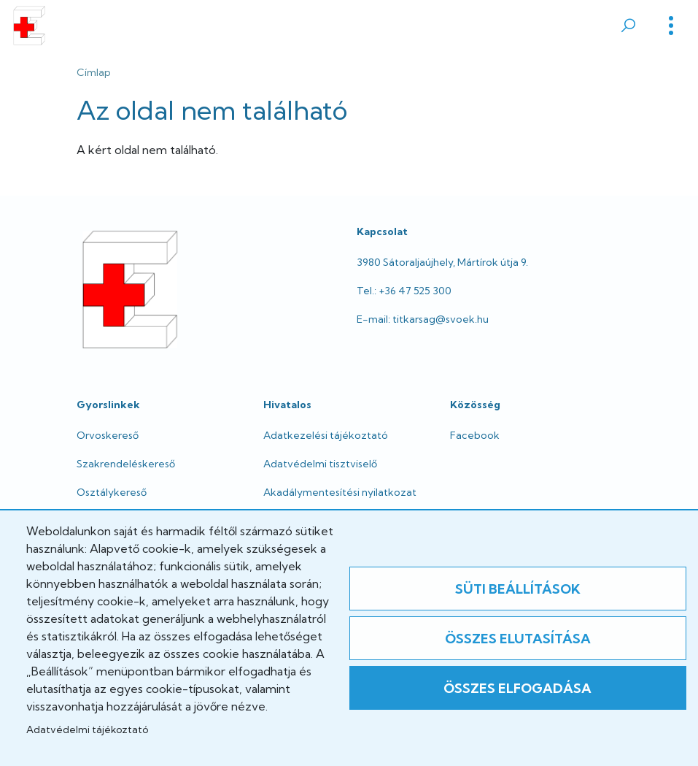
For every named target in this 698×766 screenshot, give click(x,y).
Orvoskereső (108, 435)
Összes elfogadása (517, 688)
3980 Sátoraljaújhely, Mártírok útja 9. (442, 262)
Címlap (94, 72)
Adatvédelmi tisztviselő (320, 463)
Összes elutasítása (518, 638)
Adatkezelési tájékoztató (325, 435)
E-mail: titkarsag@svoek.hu (423, 319)
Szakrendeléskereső (126, 463)
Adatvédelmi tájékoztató (87, 729)
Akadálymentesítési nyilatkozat (339, 492)
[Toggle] (671, 25)
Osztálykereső (112, 492)
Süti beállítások (518, 589)
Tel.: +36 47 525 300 (404, 290)
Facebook (475, 435)
